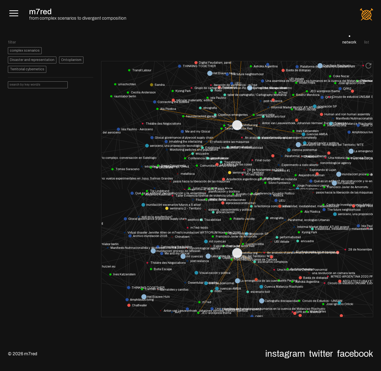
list (366, 42)
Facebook (355, 354)
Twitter (321, 354)
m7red (40, 11)
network (349, 42)
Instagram (285, 354)
